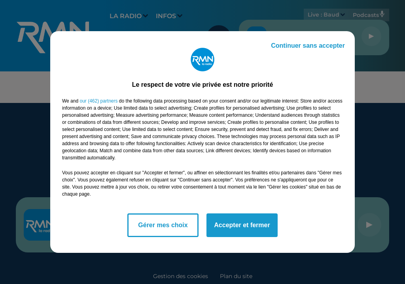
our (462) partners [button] (98, 101)
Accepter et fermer (242, 225)
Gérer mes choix (162, 225)
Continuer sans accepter (308, 45)
